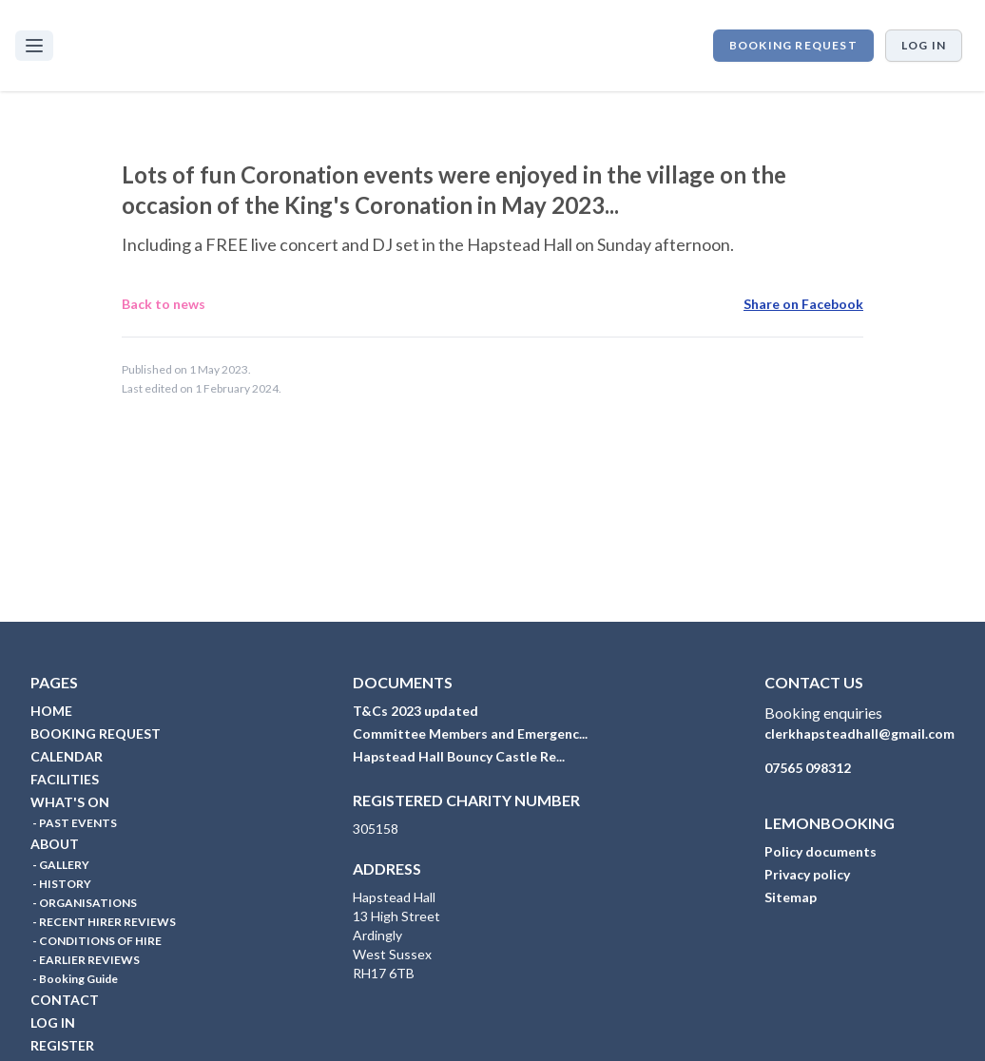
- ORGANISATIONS (83, 903)
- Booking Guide (74, 979)
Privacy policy (807, 874)
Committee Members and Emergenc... (470, 733)
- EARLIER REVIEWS (85, 960)
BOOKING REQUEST (793, 45)
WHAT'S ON (69, 802)
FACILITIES (64, 779)
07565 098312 (807, 768)
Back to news (163, 304)
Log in (923, 45)
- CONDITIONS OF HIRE (96, 941)
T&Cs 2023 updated (415, 711)
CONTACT (64, 1000)
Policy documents (820, 851)
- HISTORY (60, 884)
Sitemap (790, 897)
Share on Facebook (803, 304)
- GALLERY (59, 865)
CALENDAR (66, 756)
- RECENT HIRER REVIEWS (103, 922)
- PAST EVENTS (73, 823)
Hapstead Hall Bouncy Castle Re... (459, 756)
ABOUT (54, 844)
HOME (51, 711)
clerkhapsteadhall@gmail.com (859, 733)
